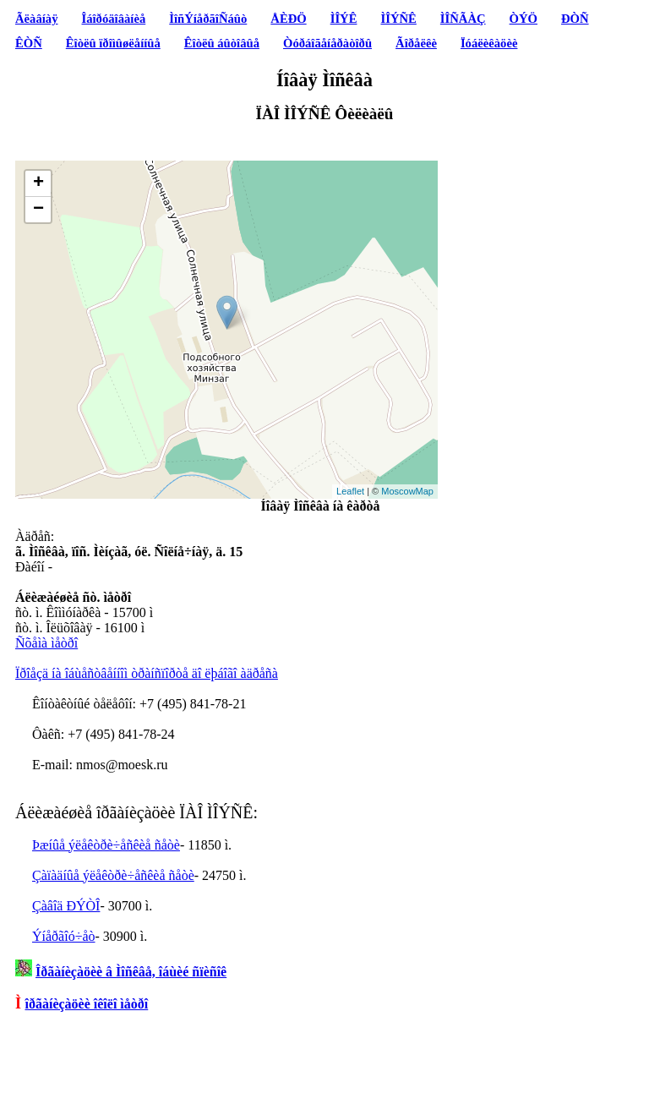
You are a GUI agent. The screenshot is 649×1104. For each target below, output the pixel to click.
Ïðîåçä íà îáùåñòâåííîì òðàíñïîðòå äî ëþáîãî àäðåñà (146, 673)
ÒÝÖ (523, 18)
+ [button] (38, 183)
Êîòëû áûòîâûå (221, 43)
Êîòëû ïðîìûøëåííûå (113, 43)
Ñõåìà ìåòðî (46, 643)
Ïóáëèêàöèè (489, 43)
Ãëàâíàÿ (36, 18)
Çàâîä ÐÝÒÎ (66, 906)
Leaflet (350, 491)
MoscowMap (407, 491)
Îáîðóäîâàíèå (114, 18)
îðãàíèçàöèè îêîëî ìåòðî (87, 1004)
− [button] (38, 209)
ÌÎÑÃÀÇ (463, 18)
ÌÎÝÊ (343, 18)
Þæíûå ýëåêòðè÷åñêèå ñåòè (106, 845)
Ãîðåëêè (416, 43)
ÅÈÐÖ (288, 18)
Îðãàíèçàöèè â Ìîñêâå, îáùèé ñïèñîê (130, 972)
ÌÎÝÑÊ (398, 18)
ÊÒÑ (28, 43)
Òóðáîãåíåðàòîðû (327, 43)
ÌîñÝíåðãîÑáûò (208, 18)
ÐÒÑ (575, 18)
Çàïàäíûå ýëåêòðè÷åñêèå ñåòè (113, 875)
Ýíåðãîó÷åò (63, 936)
